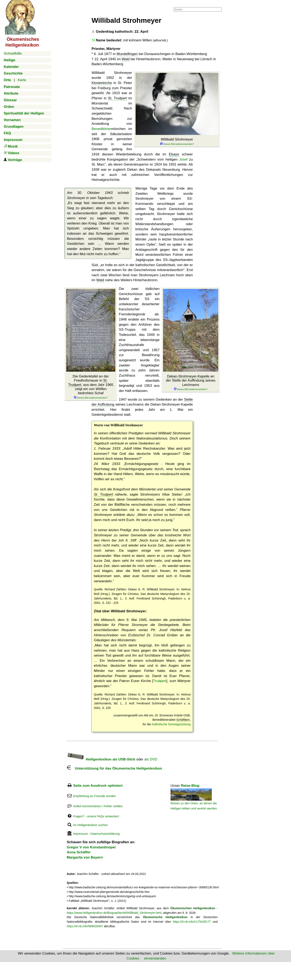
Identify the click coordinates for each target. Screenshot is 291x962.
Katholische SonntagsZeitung (171, 724)
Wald (126, 59)
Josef (183, 159)
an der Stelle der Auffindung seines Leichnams (191, 382)
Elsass (174, 154)
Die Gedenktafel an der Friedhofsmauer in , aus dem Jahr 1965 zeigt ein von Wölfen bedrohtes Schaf (90, 386)
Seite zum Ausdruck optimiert (98, 786)
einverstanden (155, 958)
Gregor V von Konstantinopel (91, 847)
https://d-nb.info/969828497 (85, 926)
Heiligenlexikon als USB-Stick (101, 759)
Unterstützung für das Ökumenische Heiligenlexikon (114, 768)
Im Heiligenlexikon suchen (90, 825)
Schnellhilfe (13, 53)
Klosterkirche (102, 83)
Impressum (80, 833)
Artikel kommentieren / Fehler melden (98, 806)
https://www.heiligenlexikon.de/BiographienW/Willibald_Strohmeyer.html (114, 912)
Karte (22, 80)
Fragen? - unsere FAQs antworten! (96, 816)
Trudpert (159, 681)
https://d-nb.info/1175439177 (192, 921)
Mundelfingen (127, 54)
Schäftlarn (183, 719)
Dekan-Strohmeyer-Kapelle (188, 376)
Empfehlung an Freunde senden (94, 796)
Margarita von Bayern (85, 857)
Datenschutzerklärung (105, 833)
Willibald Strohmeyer (177, 141)
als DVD (150, 759)
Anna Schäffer (79, 852)
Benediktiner (101, 129)
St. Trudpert (117, 98)
